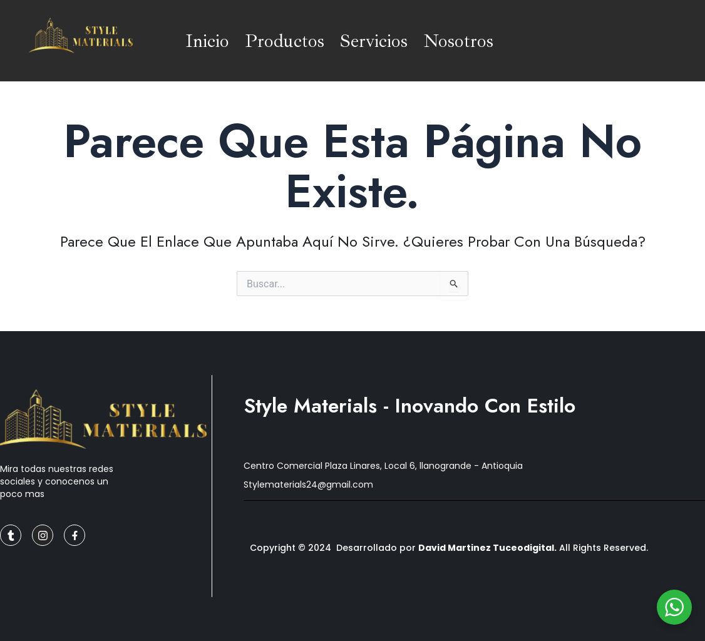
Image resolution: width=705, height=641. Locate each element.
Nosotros (458, 40)
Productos (284, 40)
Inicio (207, 40)
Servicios (374, 40)
